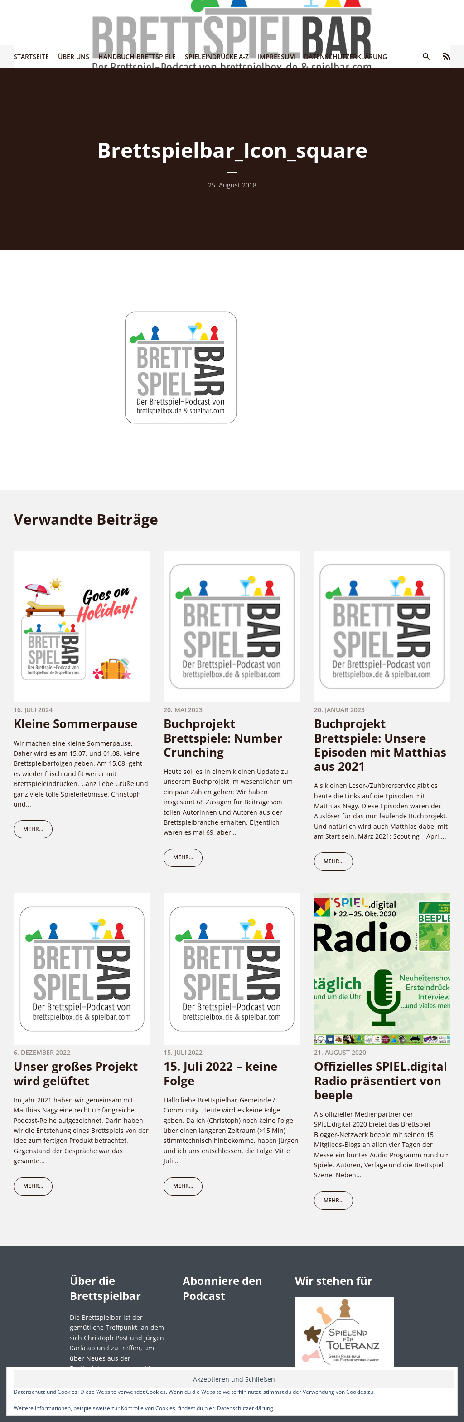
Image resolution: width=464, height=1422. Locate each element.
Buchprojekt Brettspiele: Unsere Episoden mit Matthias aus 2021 (380, 744)
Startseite (31, 56)
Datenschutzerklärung (345, 56)
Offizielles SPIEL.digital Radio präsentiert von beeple (380, 1080)
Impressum (276, 56)
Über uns (73, 56)
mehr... (33, 829)
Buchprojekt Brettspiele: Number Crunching (223, 737)
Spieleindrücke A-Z (217, 56)
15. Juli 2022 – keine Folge (220, 1073)
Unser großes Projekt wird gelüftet (76, 1073)
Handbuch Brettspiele (137, 56)
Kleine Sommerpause (75, 723)
